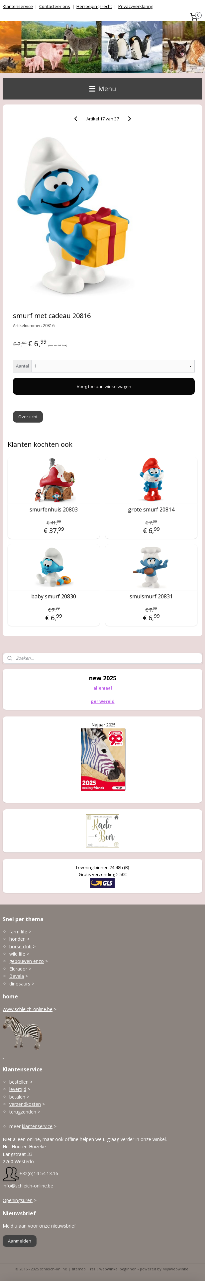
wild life (17, 954)
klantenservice (37, 1126)
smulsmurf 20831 (151, 596)
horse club (20, 946)
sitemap (78, 1268)
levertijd (17, 1089)
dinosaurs (19, 983)
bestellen (19, 1082)
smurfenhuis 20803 (54, 509)
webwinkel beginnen (118, 1268)
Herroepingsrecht (94, 6)
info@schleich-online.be (28, 1185)
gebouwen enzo (26, 961)
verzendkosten (25, 1104)
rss (92, 1268)
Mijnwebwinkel (175, 1268)
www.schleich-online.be (27, 1009)
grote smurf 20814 (151, 509)
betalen (17, 1097)
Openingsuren (18, 1200)
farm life (18, 931)
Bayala (16, 976)
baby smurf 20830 (53, 596)
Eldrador (18, 969)
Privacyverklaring (135, 6)
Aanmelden (19, 1241)
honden (17, 939)
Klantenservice (18, 6)
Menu (102, 88)
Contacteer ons (54, 6)
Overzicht (28, 417)
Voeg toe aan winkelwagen (104, 386)
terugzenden (22, 1112)
